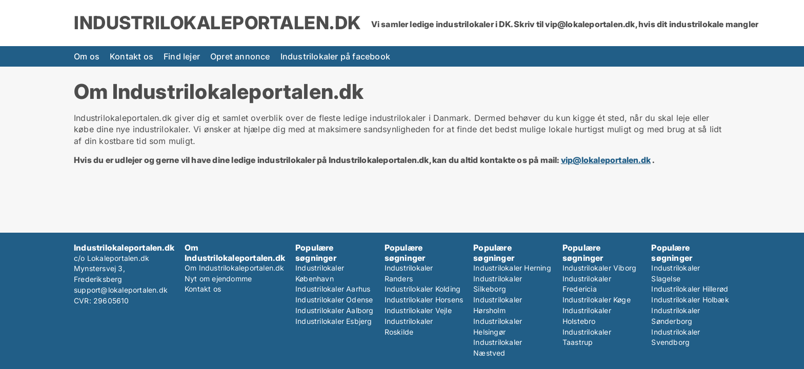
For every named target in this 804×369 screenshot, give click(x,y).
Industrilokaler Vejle (418, 310)
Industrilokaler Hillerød (689, 288)
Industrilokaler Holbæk (690, 299)
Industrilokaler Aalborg (334, 310)
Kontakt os (131, 56)
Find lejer (182, 56)
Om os (86, 56)
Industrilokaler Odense (334, 299)
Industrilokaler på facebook (335, 56)
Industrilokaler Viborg (599, 267)
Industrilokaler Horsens (424, 299)
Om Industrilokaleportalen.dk (235, 267)
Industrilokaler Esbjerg (333, 321)
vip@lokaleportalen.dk (606, 160)
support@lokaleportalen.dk (121, 289)
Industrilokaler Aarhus (332, 288)
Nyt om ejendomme (218, 278)
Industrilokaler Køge (596, 299)
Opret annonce (240, 56)
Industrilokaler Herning (512, 267)
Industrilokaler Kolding (423, 288)
